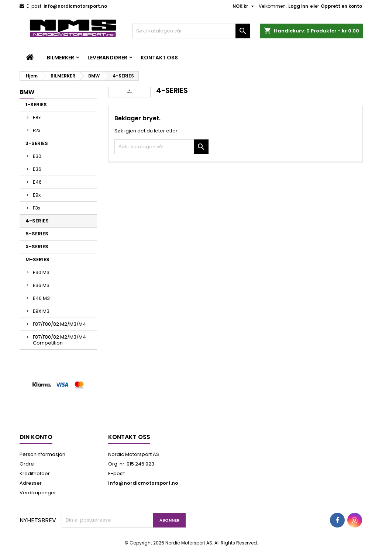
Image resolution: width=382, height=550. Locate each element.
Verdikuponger (38, 492)
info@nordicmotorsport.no (75, 6)
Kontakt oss (159, 57)
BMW (27, 92)
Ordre (27, 463)
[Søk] (191, 31)
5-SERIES (36, 233)
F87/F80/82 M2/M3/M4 (59, 324)
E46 (37, 182)
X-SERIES (36, 246)
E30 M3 (41, 272)
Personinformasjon (42, 454)
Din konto (36, 437)
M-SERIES (37, 259)
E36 (37, 169)
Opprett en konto (341, 6)
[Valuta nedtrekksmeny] (244, 6)
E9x (37, 194)
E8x (37, 117)
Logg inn (298, 6)
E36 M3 (41, 285)
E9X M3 (41, 311)
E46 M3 (41, 298)
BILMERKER (60, 57)
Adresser (31, 483)
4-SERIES (37, 220)
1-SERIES (36, 104)
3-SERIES (36, 143)
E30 (37, 156)
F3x (36, 207)
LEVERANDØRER (107, 57)
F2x (36, 130)
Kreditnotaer (35, 473)
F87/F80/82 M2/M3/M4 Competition (59, 339)
